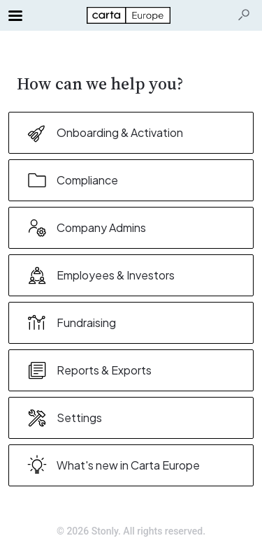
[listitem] (131, 133)
